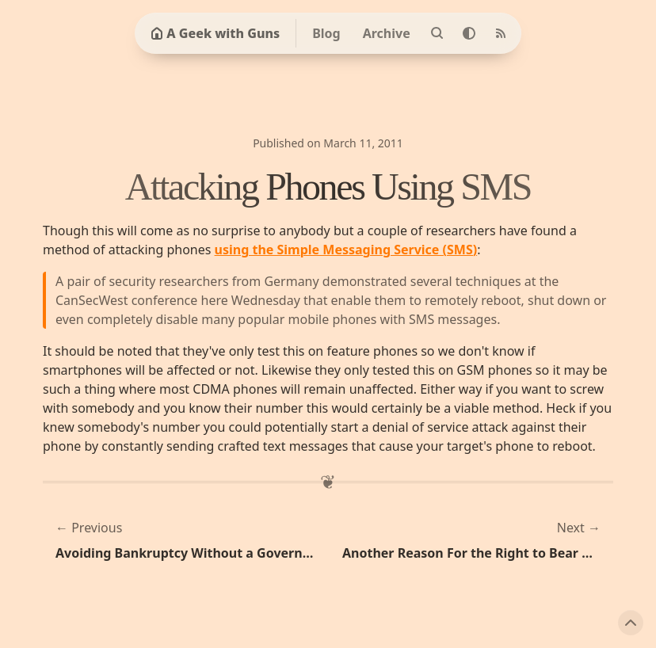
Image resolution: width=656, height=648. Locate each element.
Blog (326, 33)
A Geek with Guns (215, 33)
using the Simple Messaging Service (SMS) (346, 249)
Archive (386, 33)
